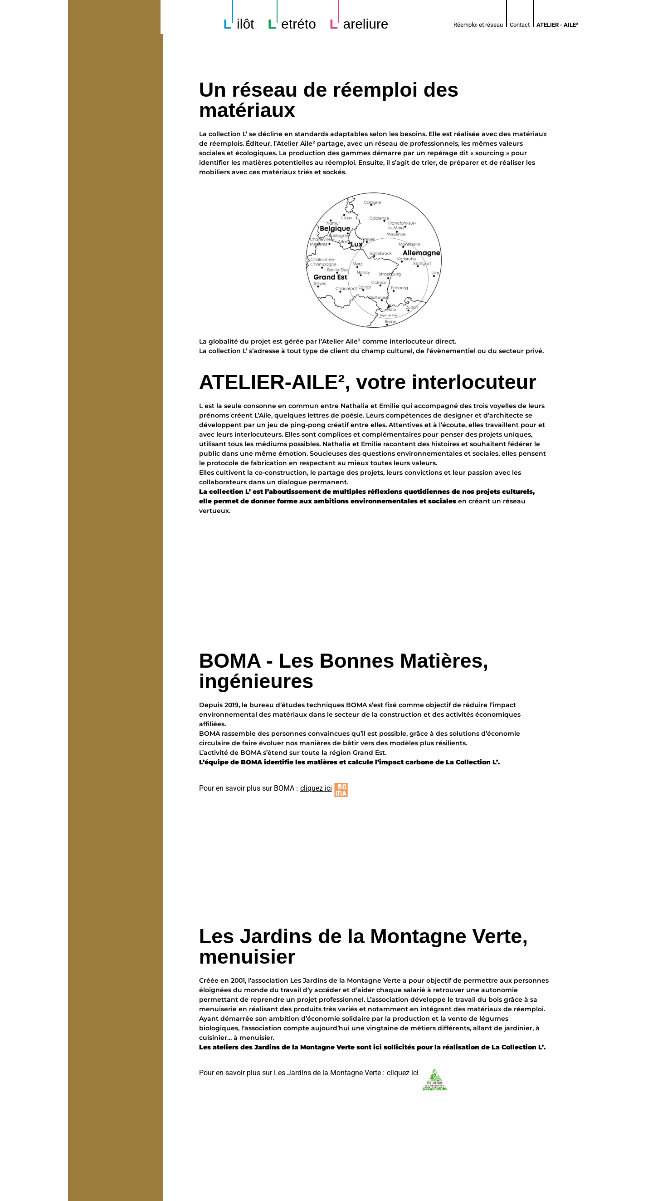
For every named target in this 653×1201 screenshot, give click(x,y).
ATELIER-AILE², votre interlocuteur (367, 382)
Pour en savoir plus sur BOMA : (248, 788)
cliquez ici (316, 788)
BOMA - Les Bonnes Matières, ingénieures (343, 671)
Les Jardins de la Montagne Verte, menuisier (363, 836)
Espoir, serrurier (278, 1010)
